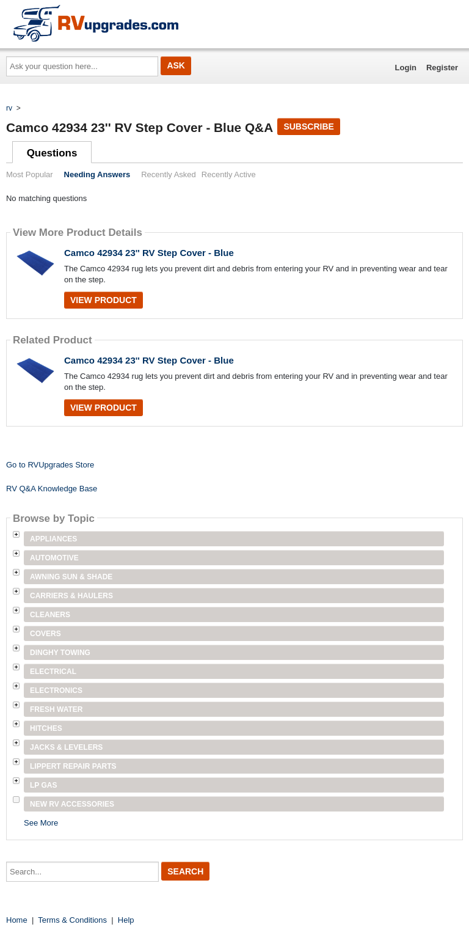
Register (442, 67)
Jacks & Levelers (66, 747)
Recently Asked (168, 174)
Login (405, 67)
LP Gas (43, 785)
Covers (45, 633)
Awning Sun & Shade (71, 577)
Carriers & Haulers (71, 596)
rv (9, 108)
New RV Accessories (72, 804)
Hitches (46, 728)
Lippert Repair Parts (73, 766)
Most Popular (29, 174)
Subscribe (308, 126)
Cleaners (50, 614)
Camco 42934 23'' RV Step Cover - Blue (149, 252)
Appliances (53, 539)
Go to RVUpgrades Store (50, 464)
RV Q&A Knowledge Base (51, 488)
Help (126, 920)
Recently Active (229, 174)
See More (41, 822)
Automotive (54, 558)
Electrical (53, 671)
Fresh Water (56, 709)
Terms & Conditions (72, 920)
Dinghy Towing (60, 652)
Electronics (56, 690)
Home (16, 920)
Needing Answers (97, 174)
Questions (52, 153)
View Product (103, 300)
